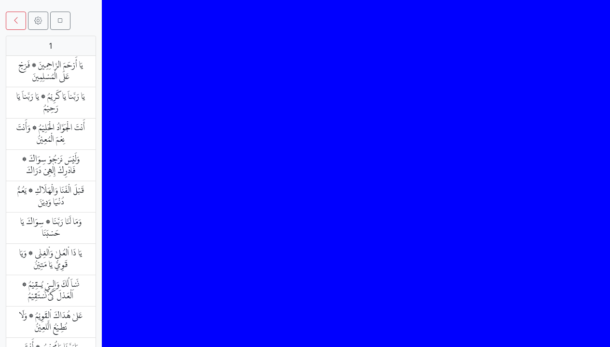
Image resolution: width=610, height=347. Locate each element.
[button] (16, 21)
